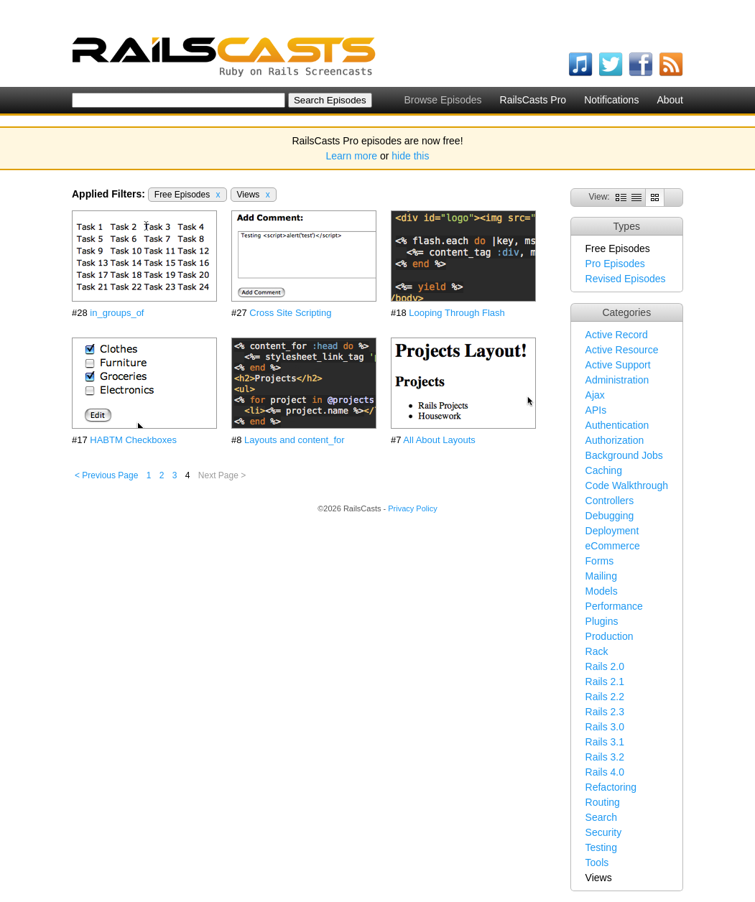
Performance (614, 606)
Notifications (611, 100)
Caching (603, 470)
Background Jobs (624, 455)
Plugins (602, 621)
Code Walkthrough (626, 485)
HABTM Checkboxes (133, 439)
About (670, 100)
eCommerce (612, 546)
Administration (617, 380)
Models (601, 591)
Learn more (352, 156)
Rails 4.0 (604, 772)
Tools (597, 862)
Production (609, 636)
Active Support (618, 365)
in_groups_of (117, 312)
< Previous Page (106, 475)
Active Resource (622, 349)
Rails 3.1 (604, 742)
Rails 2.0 (604, 666)
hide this (410, 156)
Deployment (612, 530)
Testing (601, 847)
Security (603, 832)
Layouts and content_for (294, 439)
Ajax (595, 395)
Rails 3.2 (604, 757)
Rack (596, 651)
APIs (596, 410)
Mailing (601, 576)
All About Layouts (439, 439)
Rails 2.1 (604, 681)
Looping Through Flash (456, 312)
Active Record (616, 334)
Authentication (617, 425)
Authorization (614, 440)
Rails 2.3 (604, 711)
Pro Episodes (615, 263)
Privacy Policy (412, 508)
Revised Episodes (625, 278)
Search (601, 817)
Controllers (609, 500)
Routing (602, 802)
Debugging (609, 515)
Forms (599, 561)
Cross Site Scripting (290, 312)
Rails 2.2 (604, 696)
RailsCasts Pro (533, 100)
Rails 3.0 (604, 727)
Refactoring (611, 787)
